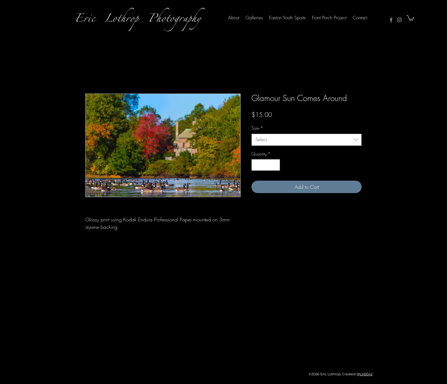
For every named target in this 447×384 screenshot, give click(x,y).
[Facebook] (391, 20)
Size (257, 128)
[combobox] (306, 140)
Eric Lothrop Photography (137, 20)
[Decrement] (256, 165)
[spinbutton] (265, 165)
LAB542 (366, 374)
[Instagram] (399, 20)
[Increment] (275, 165)
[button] (410, 18)
